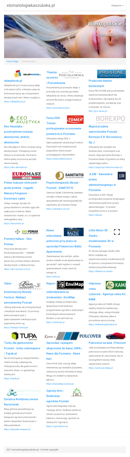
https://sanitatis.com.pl (57, 209)
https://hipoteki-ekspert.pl (17, 429)
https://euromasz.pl (14, 223)
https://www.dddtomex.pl (59, 159)
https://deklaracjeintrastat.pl (103, 324)
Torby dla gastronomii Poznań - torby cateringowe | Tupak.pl (22, 348)
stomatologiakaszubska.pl (31, 5)
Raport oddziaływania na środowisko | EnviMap (60, 290)
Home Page (12, 61)
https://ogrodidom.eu (57, 426)
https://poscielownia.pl (57, 108)
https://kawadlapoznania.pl (60, 384)
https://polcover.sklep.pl (101, 368)
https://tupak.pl (11, 378)
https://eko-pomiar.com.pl (17, 269)
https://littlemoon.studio (101, 271)
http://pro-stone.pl (98, 111)
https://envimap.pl (55, 322)
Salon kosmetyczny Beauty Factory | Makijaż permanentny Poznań (18, 293)
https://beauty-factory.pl (16, 327)
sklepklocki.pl (13, 80)
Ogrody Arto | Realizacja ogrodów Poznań (57, 396)
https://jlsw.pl (95, 215)
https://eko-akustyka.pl (15, 167)
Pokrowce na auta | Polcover (107, 342)
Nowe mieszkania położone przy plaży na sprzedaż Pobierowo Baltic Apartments (64, 241)
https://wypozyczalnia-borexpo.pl (105, 167)
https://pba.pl (53, 276)
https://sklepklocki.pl (14, 101)
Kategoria (117, 5)
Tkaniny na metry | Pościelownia (55, 78)
